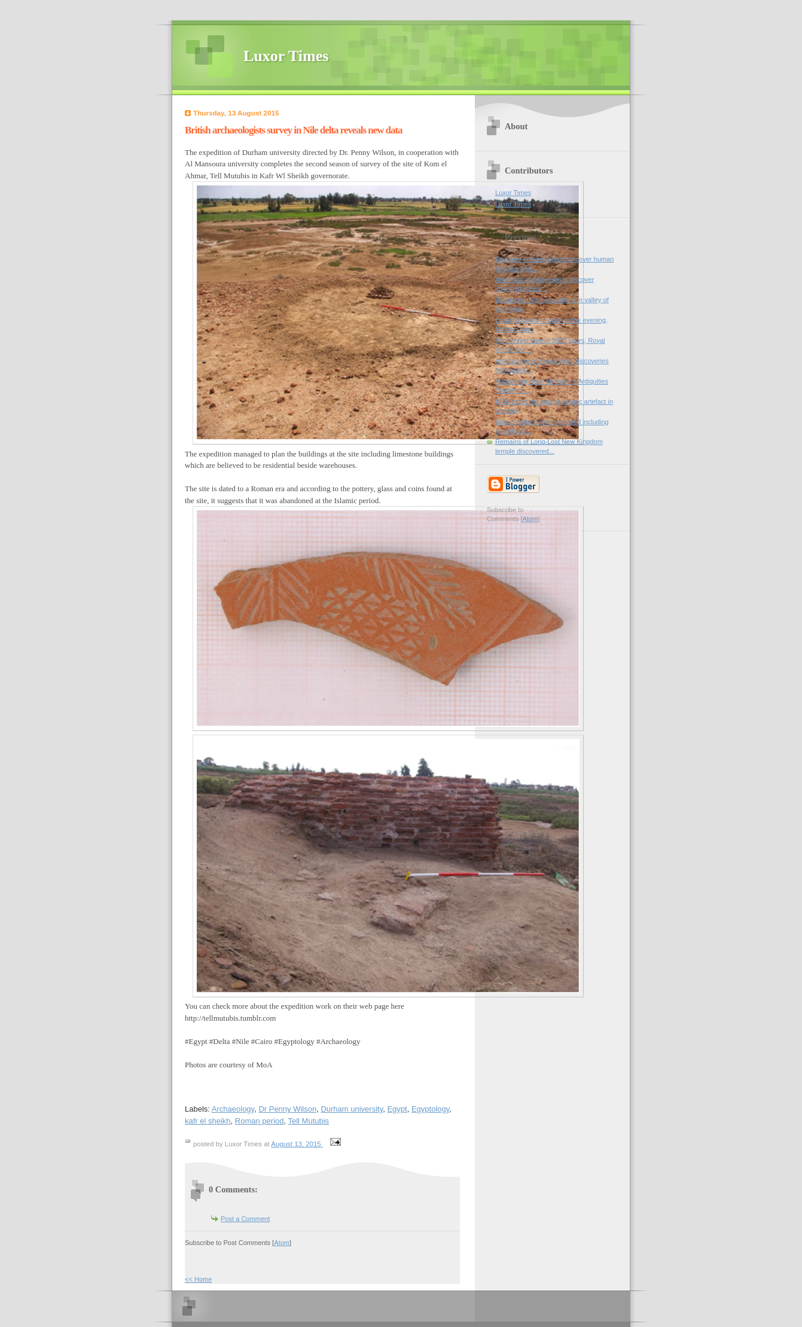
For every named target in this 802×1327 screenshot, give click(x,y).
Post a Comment (245, 1218)
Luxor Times (285, 56)
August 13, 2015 (297, 1144)
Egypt (397, 1108)
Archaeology (233, 1108)
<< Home (198, 1279)
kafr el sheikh (208, 1120)
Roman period (259, 1120)
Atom (281, 1242)
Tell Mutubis (308, 1120)
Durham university (352, 1108)
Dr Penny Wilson (287, 1108)
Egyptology (430, 1108)
